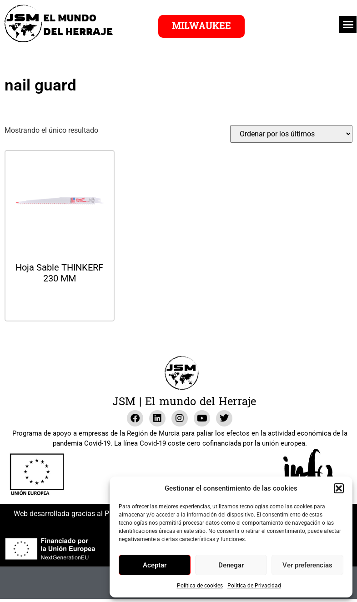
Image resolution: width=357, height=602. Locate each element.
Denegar (231, 565)
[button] (338, 488)
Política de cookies (200, 585)
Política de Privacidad (254, 585)
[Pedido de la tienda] (291, 134)
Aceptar (154, 565)
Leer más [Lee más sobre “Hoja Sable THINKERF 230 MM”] (59, 302)
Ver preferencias (307, 565)
